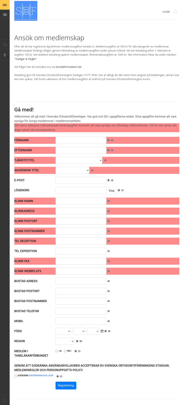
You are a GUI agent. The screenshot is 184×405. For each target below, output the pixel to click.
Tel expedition (25, 251)
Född (18, 331)
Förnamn (21, 140)
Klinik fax (22, 261)
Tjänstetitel (24, 160)
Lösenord (21, 190)
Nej (69, 351)
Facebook (5, 55)
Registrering (66, 385)
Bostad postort (27, 291)
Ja (60, 351)
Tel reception (25, 241)
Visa (111, 190)
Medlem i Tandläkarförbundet (31, 353)
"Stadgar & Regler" (25, 59)
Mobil (18, 321)
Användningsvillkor (41, 375)
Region (19, 341)
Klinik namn (23, 201)
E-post (19, 180)
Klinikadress (24, 211)
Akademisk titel (26, 170)
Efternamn (23, 150)
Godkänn (35, 375)
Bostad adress (26, 281)
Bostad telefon (26, 311)
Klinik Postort (26, 221)
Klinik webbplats (27, 271)
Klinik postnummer (29, 231)
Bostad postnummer (30, 301)
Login (170, 11)
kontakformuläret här (69, 67)
